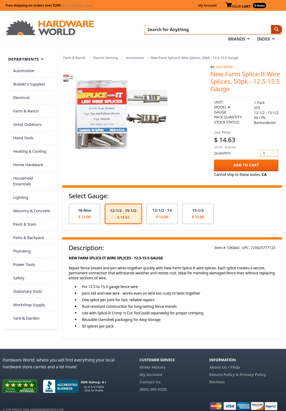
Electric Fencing (105, 50)
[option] (84, 206)
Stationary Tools (25, 228)
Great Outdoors (25, 103)
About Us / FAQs (224, 360)
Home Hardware (26, 134)
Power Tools (22, 207)
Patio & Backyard (26, 186)
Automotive (21, 62)
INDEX (152, 29)
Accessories (134, 50)
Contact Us (150, 374)
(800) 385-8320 (152, 382)
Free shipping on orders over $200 (49, 5)
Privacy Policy (253, 367)
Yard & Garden (24, 249)
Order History (152, 360)
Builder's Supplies (27, 72)
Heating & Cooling (28, 124)
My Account (207, 5)
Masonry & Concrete (29, 166)
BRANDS (125, 29)
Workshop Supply (27, 238)
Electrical (19, 82)
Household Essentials (30, 145)
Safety (16, 217)
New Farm (224, 59)
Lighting (18, 155)
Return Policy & (224, 367)
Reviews (217, 374)
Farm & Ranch (74, 50)
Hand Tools (21, 113)
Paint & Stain (23, 176)
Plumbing (20, 197)
